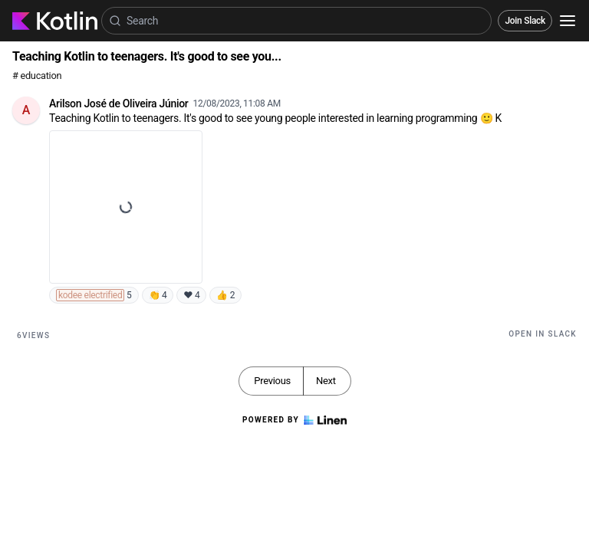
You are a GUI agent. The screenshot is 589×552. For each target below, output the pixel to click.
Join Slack (525, 20)
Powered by (294, 420)
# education (36, 75)
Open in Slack (542, 334)
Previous (272, 380)
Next (326, 380)
